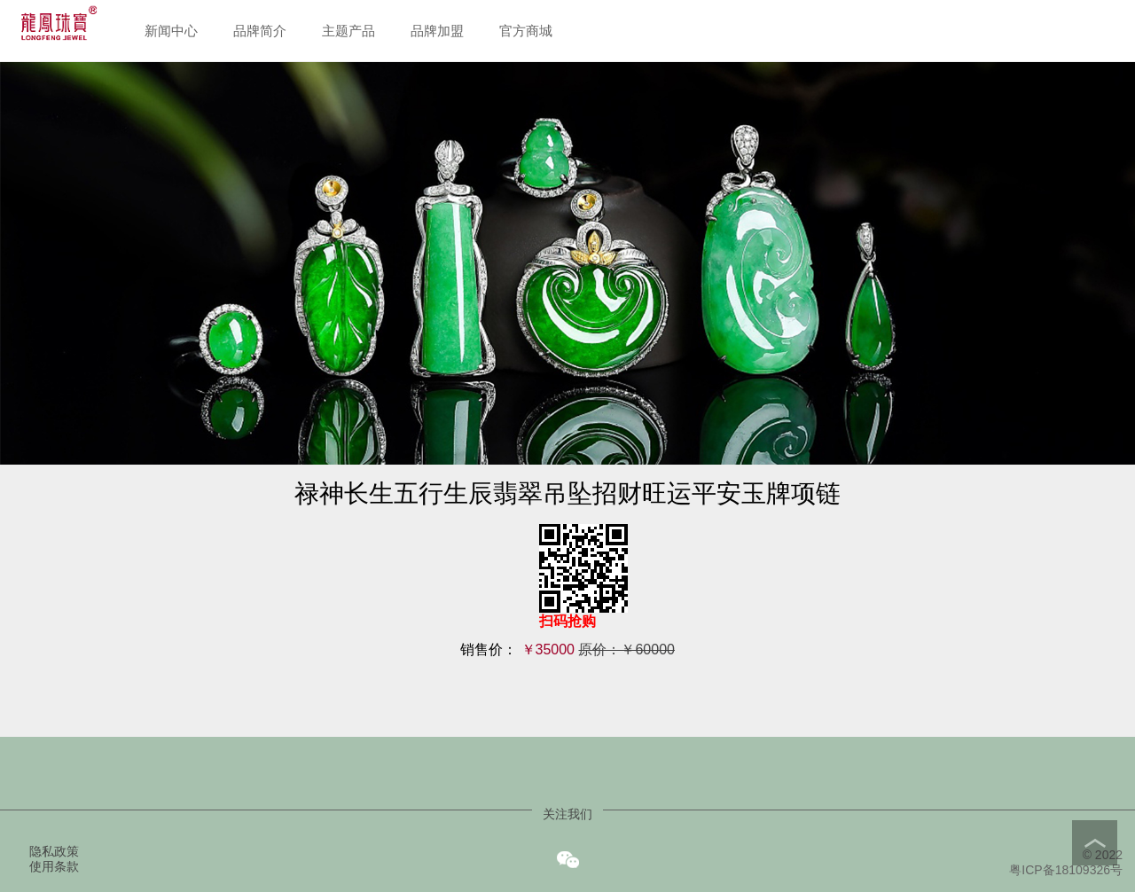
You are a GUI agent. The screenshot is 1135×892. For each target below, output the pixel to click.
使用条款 (54, 866)
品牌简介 (259, 30)
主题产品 (348, 30)
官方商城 (525, 30)
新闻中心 (171, 30)
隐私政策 (54, 851)
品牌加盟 (437, 30)
